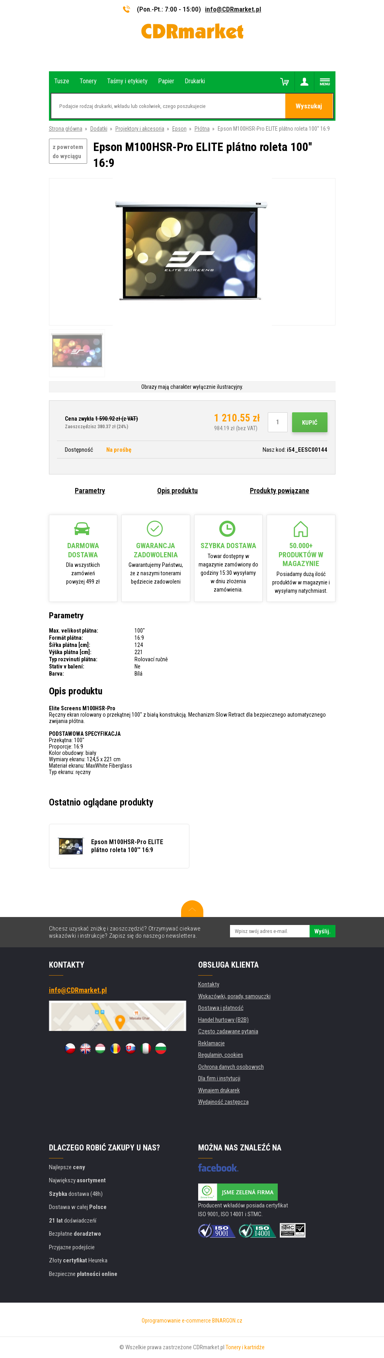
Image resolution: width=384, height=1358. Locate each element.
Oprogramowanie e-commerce (176, 1320)
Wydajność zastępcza (223, 1101)
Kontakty (208, 984)
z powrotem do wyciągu (68, 151)
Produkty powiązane (279, 490)
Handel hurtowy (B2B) (223, 1019)
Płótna (202, 128)
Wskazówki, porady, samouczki (234, 996)
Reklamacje (211, 1043)
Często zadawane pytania (228, 1031)
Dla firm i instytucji (219, 1078)
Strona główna (65, 128)
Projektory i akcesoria (139, 128)
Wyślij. (322, 931)
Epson (179, 128)
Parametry (90, 490)
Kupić (310, 422)
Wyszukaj (309, 106)
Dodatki (98, 128)
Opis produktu (177, 490)
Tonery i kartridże (245, 1347)
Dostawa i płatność (221, 1007)
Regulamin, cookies (220, 1054)
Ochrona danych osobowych (231, 1066)
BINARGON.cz (227, 1320)
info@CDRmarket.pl (233, 9)
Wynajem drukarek (219, 1090)
